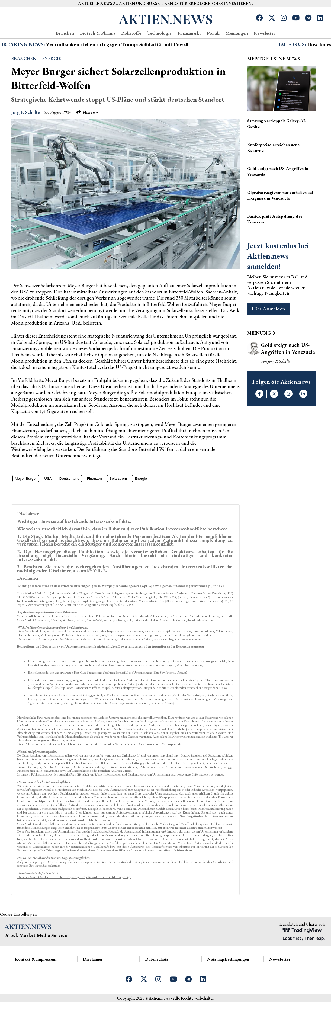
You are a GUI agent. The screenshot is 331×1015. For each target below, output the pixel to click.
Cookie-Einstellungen (18, 934)
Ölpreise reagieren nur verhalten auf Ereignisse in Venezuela (280, 214)
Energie (51, 78)
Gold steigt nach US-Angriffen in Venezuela (277, 191)
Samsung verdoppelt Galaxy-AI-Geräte (276, 143)
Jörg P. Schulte (25, 132)
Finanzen (94, 498)
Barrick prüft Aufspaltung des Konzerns (275, 238)
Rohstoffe (131, 33)
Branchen (65, 33)
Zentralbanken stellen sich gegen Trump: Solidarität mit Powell (117, 63)
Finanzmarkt (189, 33)
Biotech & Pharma (97, 33)
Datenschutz (156, 979)
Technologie (159, 33)
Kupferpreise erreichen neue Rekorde (273, 167)
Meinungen (237, 33)
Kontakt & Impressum (35, 979)
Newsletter (264, 33)
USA (48, 498)
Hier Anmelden (268, 328)
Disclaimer (93, 979)
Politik (213, 33)
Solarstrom (118, 498)
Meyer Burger (26, 498)
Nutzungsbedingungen (228, 979)
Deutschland (69, 498)
